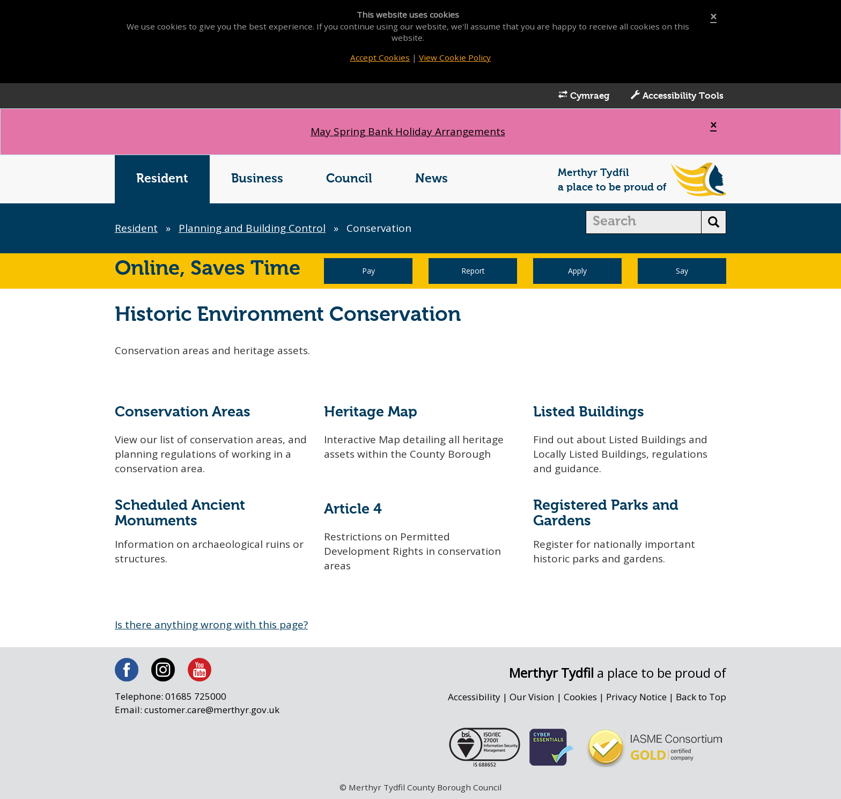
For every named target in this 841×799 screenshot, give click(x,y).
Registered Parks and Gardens (605, 514)
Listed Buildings (588, 412)
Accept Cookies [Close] (380, 57)
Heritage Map (370, 412)
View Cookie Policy (455, 57)
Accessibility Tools (677, 95)
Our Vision (532, 697)
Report (473, 271)
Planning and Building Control (252, 228)
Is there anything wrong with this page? (211, 625)
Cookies (580, 697)
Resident (162, 179)
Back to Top (701, 697)
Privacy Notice (636, 697)
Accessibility (474, 697)
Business (257, 179)
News (431, 179)
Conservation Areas (182, 412)
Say (682, 271)
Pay (368, 271)
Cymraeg (583, 95)
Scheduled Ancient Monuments (180, 514)
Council (349, 179)
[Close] (713, 17)
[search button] (713, 222)
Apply (577, 271)
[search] (644, 222)
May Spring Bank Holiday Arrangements (408, 131)
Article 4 (353, 509)
